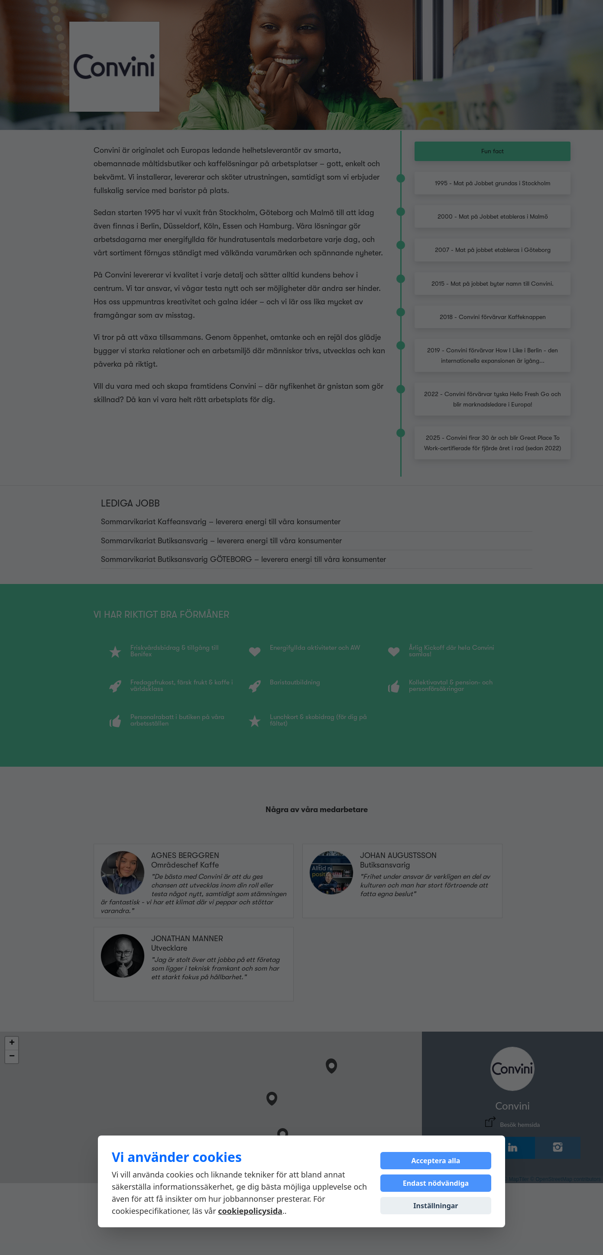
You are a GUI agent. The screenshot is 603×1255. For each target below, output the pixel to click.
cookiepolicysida (250, 1211)
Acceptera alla (435, 1160)
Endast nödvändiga (436, 1183)
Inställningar (435, 1205)
